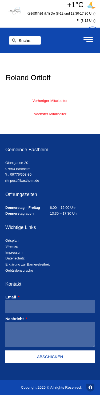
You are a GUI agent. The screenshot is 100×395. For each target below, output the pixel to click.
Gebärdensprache (19, 270)
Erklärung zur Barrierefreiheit (27, 264)
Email (11, 297)
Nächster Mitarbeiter (50, 114)
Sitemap (11, 246)
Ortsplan (11, 240)
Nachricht (15, 318)
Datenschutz (15, 258)
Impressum (13, 252)
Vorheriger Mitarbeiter (50, 101)
